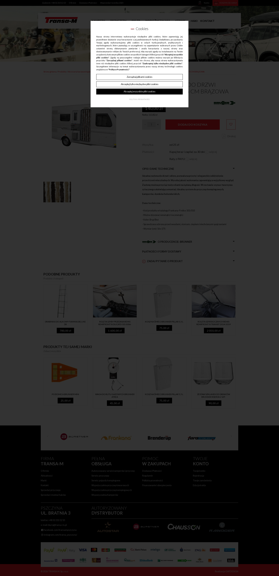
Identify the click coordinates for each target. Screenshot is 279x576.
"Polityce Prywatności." (119, 69)
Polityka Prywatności (139, 99)
